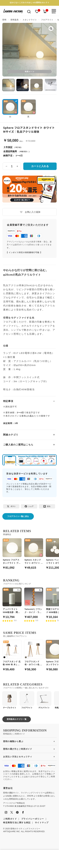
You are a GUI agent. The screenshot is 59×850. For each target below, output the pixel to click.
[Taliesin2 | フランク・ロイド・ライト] (33, 601)
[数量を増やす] (17, 166)
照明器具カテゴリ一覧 (16, 719)
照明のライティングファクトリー (25, 829)
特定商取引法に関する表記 (17, 822)
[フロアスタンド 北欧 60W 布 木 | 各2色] (12, 653)
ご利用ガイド (10, 819)
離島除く (25, 151)
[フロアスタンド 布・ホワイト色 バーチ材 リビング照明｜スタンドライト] (33, 653)
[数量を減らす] (6, 166)
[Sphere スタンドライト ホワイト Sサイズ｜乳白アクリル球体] (33, 552)
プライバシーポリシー (32, 819)
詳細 (19, 147)
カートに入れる (40, 166)
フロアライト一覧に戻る (18, 516)
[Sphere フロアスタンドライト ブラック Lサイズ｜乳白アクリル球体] (12, 552)
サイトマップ (42, 822)
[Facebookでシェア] (29, 506)
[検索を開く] (29, 11)
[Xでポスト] (11, 506)
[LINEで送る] (46, 506)
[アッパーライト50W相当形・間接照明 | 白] (12, 601)
